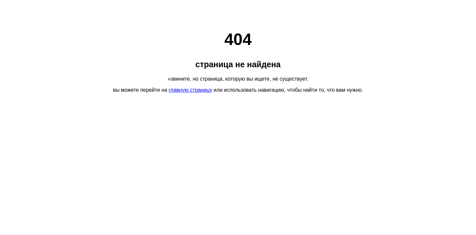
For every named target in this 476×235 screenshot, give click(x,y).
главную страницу (190, 90)
